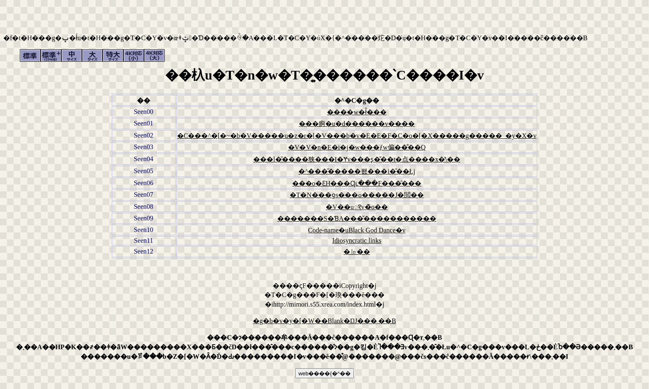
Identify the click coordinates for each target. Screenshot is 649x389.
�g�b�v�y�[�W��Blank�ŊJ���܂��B (324, 320)
